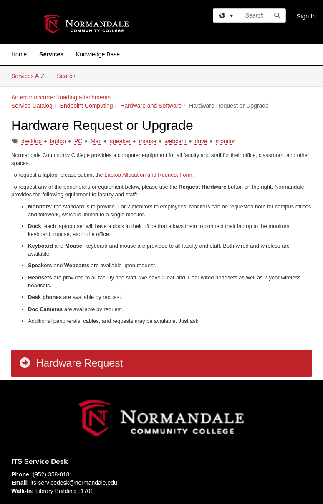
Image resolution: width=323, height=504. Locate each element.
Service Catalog (32, 105)
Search (69, 75)
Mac (96, 141)
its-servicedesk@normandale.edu (73, 482)
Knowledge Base (98, 54)
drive (200, 141)
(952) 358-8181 (53, 474)
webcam (176, 141)
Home (19, 54)
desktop (31, 141)
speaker (120, 141)
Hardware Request (70, 363)
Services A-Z (27, 76)
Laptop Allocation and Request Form (148, 175)
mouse (147, 141)
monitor (225, 141)
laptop (58, 141)
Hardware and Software (151, 105)
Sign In (306, 16)
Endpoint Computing (86, 105)
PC (78, 141)
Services (51, 54)
